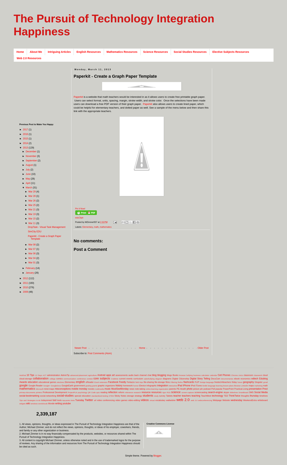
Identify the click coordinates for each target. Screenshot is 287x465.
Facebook (113, 382)
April (28, 183)
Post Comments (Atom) (100, 353)
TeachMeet (206, 396)
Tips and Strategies (27, 400)
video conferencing (106, 400)
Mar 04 (32, 258)
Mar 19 (32, 214)
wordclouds (43, 404)
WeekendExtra (250, 400)
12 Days (38, 375)
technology (217, 395)
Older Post (203, 348)
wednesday (236, 400)
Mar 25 (32, 205)
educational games (47, 382)
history (118, 385)
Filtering (174, 382)
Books (175, 375)
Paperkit (78, 96)
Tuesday (79, 400)
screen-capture (188, 392)
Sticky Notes (120, 396)
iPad (180, 385)
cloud (265, 375)
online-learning (152, 389)
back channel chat (142, 375)
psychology (82, 392)
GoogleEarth (67, 385)
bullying (189, 375)
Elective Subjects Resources (230, 51)
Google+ (46, 386)
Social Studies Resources (190, 51)
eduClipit (79, 217)
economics (246, 378)
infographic (151, 385)
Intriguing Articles (59, 51)
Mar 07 (32, 249)
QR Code (92, 392)
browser (182, 375)
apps (108, 375)
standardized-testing (99, 396)
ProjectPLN (72, 392)
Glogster (259, 382)
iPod (193, 385)
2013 (26, 147)
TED (226, 396)
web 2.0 (183, 400)
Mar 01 (32, 262)
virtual (152, 400)
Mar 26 (32, 200)
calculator (205, 375)
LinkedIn (244, 386)
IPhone (186, 385)
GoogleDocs (56, 386)
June (28, 174)
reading (103, 392)
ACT (44, 375)
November (31, 156)
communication (70, 379)
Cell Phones (224, 375)
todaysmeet (46, 400)
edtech (254, 378)
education (33, 382)
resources (156, 392)
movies (91, 389)
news (131, 389)
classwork (258, 375)
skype (226, 392)
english (80, 381)
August (29, 165)
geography (248, 382)
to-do (38, 400)
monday (83, 389)
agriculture (92, 375)
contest (90, 379)
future (240, 382)
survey (162, 396)
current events (126, 378)
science (176, 392)
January (30, 272)
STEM (111, 396)
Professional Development (55, 392)
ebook (237, 378)
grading (88, 386)
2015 (26, 138)
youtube (67, 403)
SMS (251, 392)
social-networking (48, 396)
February (30, 268)
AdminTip (65, 375)
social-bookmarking (29, 395)
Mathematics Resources (122, 51)
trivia (72, 400)
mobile (74, 389)
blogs (169, 375)
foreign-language (207, 382)
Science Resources (155, 51)
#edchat (22, 375)
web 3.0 (194, 400)
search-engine (215, 392)
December (31, 151)
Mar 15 (32, 218)
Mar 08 (32, 244)
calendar (213, 375)
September (32, 160)
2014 (26, 143)
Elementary (87, 227)
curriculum (138, 378)
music (107, 389)
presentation (255, 389)
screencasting (200, 392)
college (52, 379)
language (211, 386)
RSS (169, 392)
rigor (164, 392)
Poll (213, 389)
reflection (112, 392)
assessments (121, 375)
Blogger (157, 455)
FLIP (197, 382)
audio (130, 375)
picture (196, 389)
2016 (26, 134)
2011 (26, 283)
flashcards (188, 382)
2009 (26, 292)
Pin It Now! (80, 208)
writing (58, 403)
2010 (26, 287)
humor (135, 386)
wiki (28, 403)
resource (146, 392)
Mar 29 (32, 191)
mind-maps (49, 389)
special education (82, 396)
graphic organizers (106, 385)
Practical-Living (241, 389)
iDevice (142, 385)
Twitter (89, 400)
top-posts (66, 400)
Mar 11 (32, 223)
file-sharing (149, 382)
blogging (161, 375)
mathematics (105, 227)
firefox (180, 382)
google (23, 385)
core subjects (101, 378)
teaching (196, 395)
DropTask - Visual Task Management (46, 227)
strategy (138, 396)
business (197, 375)
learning (219, 386)
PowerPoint (228, 389)
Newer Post (81, 348)
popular (218, 389)
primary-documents (27, 392)
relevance (129, 392)
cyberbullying (149, 379)
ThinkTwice (234, 395)
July (28, 169)
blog (154, 375)
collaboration (41, 378)
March (29, 187)
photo (189, 389)
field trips (139, 382)
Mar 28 (32, 196)
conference (81, 379)
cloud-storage (25, 378)
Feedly (122, 382)
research (137, 392)
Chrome (234, 375)
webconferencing (205, 400)
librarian (237, 386)
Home (20, 51)
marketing (258, 386)
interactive (173, 386)
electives (60, 382)
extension (103, 382)
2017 (26, 129)
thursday (254, 395)
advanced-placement (78, 375)
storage (130, 396)
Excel (96, 382)
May (28, 178)
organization (163, 389)
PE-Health (181, 389)
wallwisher (171, 400)
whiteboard (263, 400)
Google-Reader (35, 385)
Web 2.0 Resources (29, 58)
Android (101, 375)
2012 (26, 278)
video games (121, 400)
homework (128, 385)
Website (226, 400)
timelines (263, 396)
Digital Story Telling (200, 378)
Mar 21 (32, 209)
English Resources (88, 51)
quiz (98, 392)
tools (59, 400)
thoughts (245, 396)
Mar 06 (32, 253)
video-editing (134, 400)
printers (39, 392)
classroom (248, 375)
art (113, 375)
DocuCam (215, 378)
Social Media (261, 392)
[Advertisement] (144, 340)
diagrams (167, 378)
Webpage (217, 400)
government (79, 385)
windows (34, 404)
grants (94, 386)
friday (234, 382)
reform (121, 392)
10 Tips (30, 375)
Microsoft (39, 389)
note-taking (140, 389)
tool (54, 400)
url (95, 400)
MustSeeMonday (120, 389)
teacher (177, 395)
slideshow (234, 392)
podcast (207, 389)
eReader (90, 382)
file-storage (160, 382)
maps (251, 385)
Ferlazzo (131, 382)
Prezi (265, 389)
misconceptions (63, 389)
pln (201, 389)
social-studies (65, 395)
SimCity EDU (34, 231)
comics (59, 378)
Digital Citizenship (180, 378)
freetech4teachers (222, 382)
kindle (204, 386)
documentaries (227, 379)
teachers (186, 395)
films (168, 382)
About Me (36, 51)
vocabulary (160, 400)
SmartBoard (243, 392)
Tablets (169, 396)
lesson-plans (228, 386)
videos (145, 400)
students (148, 395)
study (156, 396)
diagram (158, 379)
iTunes (199, 385)
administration (53, 375)
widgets (22, 404)
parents (172, 389)
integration (162, 385)
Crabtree (114, 379)
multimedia (99, 389)
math (96, 227)
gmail (265, 382)
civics (240, 375)
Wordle (51, 403)
